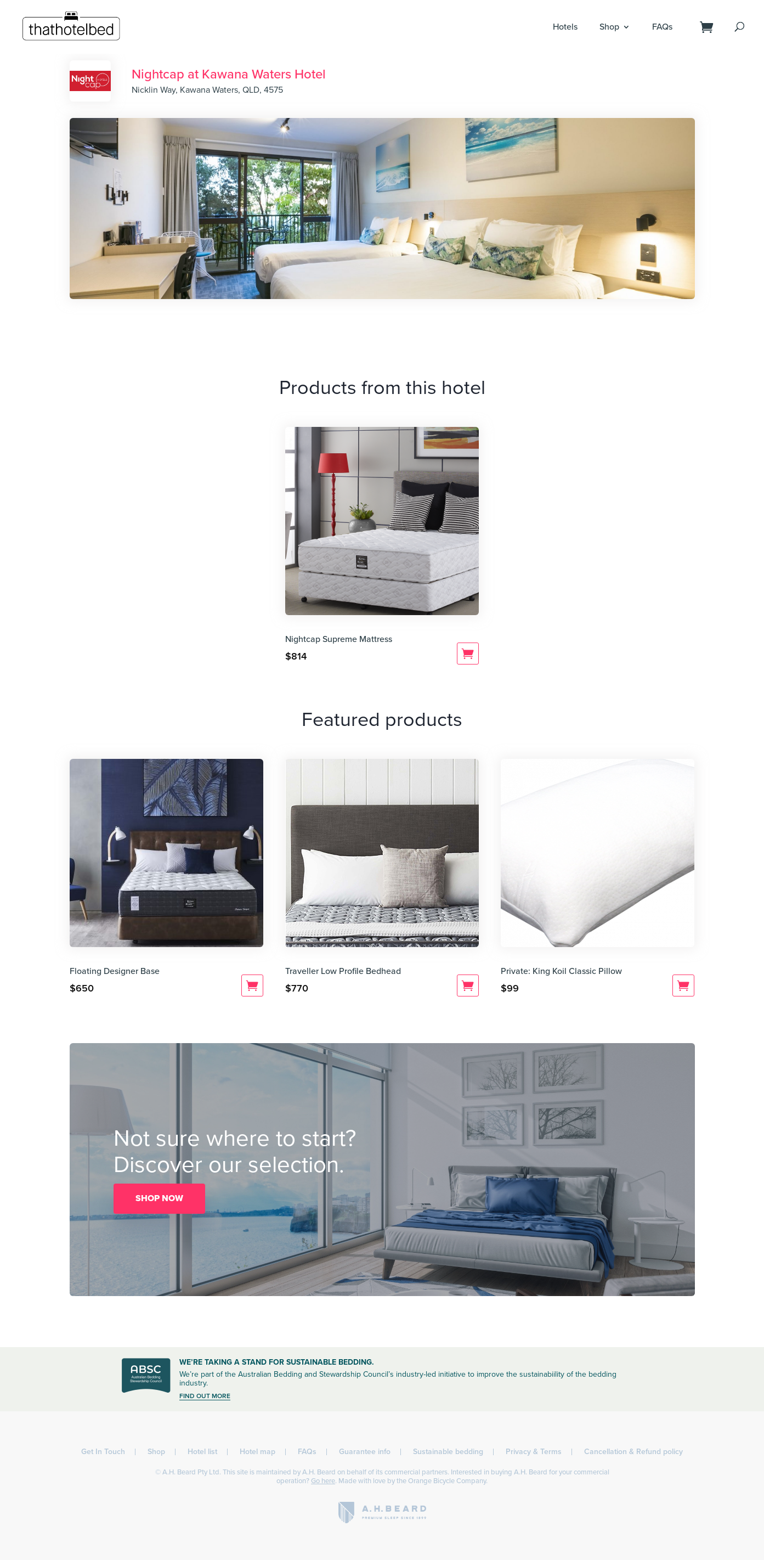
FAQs (662, 26)
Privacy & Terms (534, 1451)
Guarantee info (365, 1451)
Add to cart (468, 653)
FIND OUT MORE (204, 1396)
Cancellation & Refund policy (633, 1451)
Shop (609, 26)
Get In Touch (103, 1451)
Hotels (565, 26)
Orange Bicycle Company (447, 1481)
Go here (323, 1481)
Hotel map (257, 1451)
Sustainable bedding (448, 1451)
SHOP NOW (159, 1198)
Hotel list (202, 1451)
